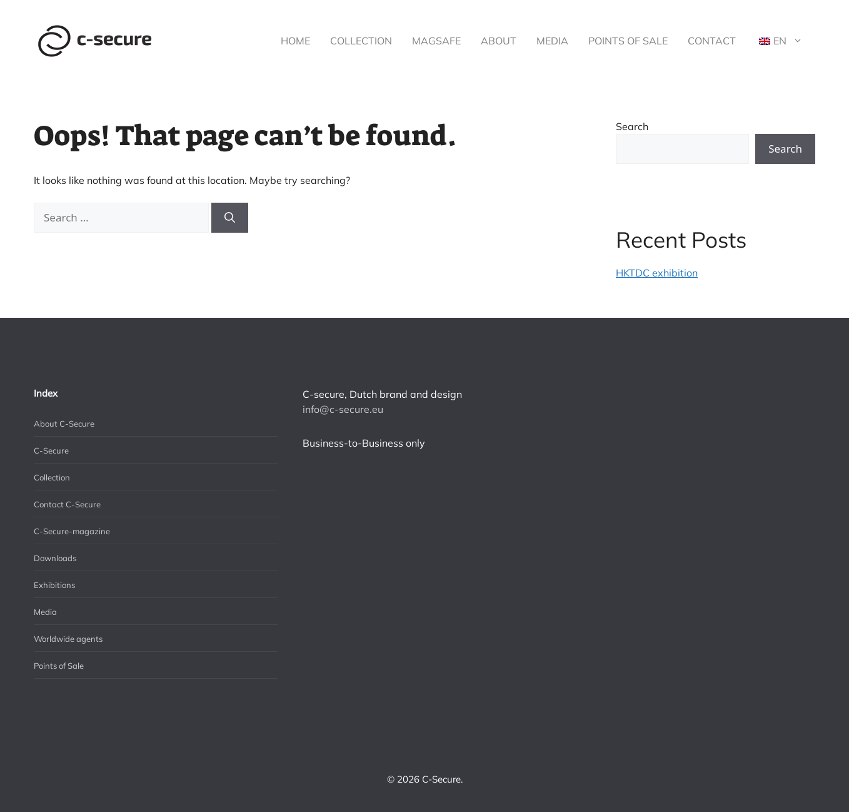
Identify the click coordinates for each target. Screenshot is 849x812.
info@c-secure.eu (343, 409)
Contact (712, 40)
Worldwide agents (68, 639)
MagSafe (436, 40)
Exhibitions (54, 585)
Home (295, 40)
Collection (361, 40)
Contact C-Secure (67, 504)
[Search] (229, 218)
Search (632, 126)
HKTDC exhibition (657, 272)
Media (552, 40)
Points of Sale (628, 40)
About (498, 40)
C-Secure (51, 450)
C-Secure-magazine (72, 531)
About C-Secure (64, 424)
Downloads (55, 558)
